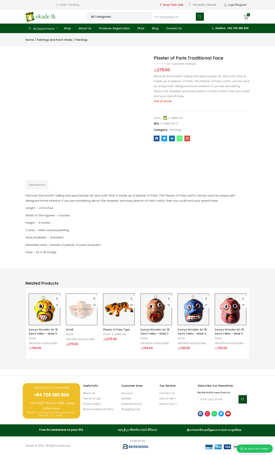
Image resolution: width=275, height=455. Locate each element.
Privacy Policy (92, 404)
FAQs (140, 28)
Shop (67, 28)
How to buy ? (168, 404)
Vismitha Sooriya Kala (43, 343)
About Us (85, 28)
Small (69, 329)
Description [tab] (37, 185)
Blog (155, 28)
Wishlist (126, 398)
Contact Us (174, 28)
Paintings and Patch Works (54, 40)
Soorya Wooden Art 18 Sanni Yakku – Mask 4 (192, 332)
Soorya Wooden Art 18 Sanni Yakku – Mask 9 (43, 332)
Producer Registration (114, 28)
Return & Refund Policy (98, 409)
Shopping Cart (130, 409)
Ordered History (131, 404)
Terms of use (92, 398)
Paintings (82, 40)
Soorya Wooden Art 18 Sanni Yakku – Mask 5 (229, 332)
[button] (246, 16)
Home (30, 40)
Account (127, 393)
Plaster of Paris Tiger (116, 329)
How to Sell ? (167, 398)
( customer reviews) (181, 63)
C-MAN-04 (175, 118)
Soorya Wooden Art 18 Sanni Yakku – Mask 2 (154, 332)
